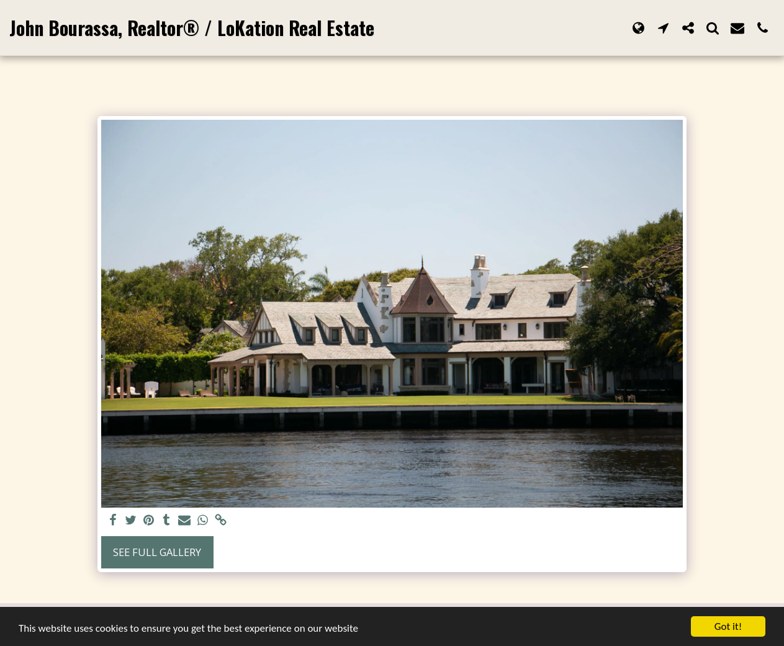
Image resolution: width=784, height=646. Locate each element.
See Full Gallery (157, 552)
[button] (663, 27)
